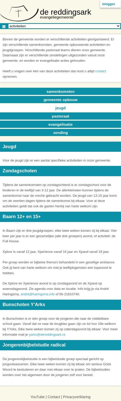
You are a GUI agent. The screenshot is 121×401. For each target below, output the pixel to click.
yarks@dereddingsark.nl (47, 334)
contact (100, 71)
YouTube (37, 397)
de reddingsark (65, 12)
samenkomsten (60, 91)
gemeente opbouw (61, 99)
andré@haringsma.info (38, 294)
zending (60, 132)
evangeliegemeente (57, 17)
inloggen (108, 4)
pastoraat (60, 116)
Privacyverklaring (77, 397)
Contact (54, 397)
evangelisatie (60, 124)
